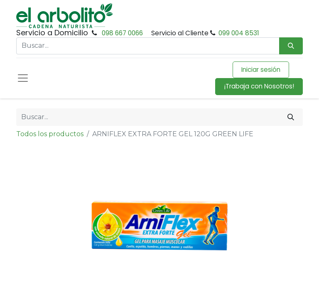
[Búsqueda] (291, 45)
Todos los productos (49, 134)
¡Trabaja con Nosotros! (259, 86)
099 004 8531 (238, 33)
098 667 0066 (122, 33)
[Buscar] (291, 117)
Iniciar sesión (260, 69)
